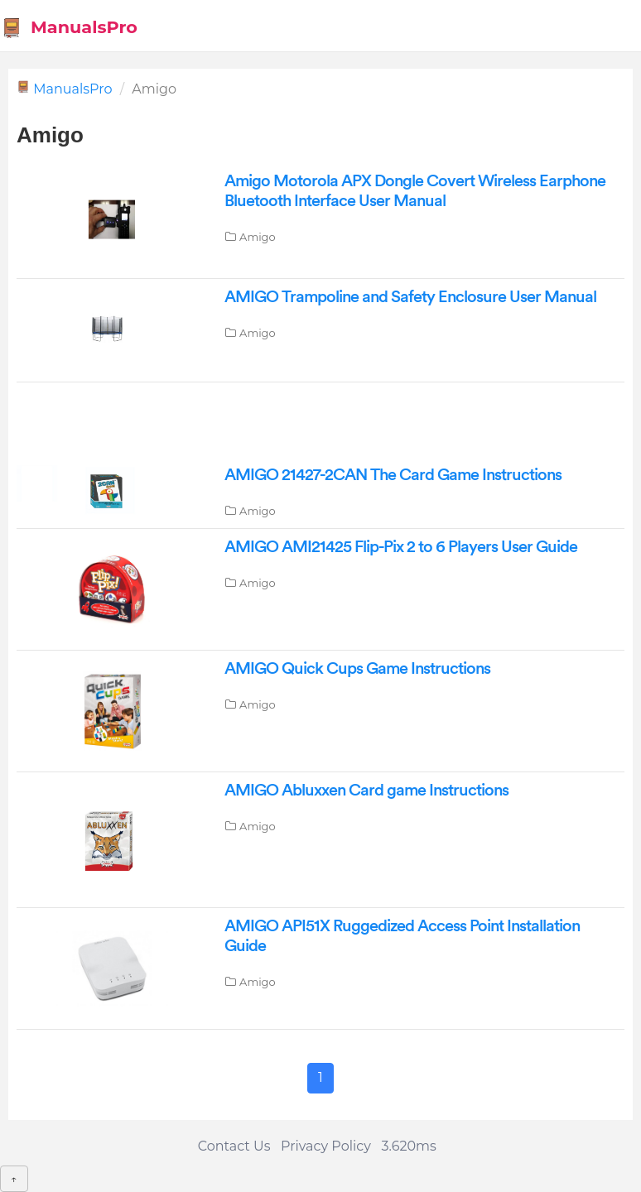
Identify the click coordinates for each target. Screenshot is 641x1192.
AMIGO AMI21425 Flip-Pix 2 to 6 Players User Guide (400, 547)
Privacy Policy (326, 1146)
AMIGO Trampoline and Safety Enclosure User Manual (410, 297)
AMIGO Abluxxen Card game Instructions (366, 790)
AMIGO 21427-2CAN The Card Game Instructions (392, 475)
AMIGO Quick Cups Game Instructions (357, 669)
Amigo (257, 236)
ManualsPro (69, 28)
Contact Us (234, 1146)
